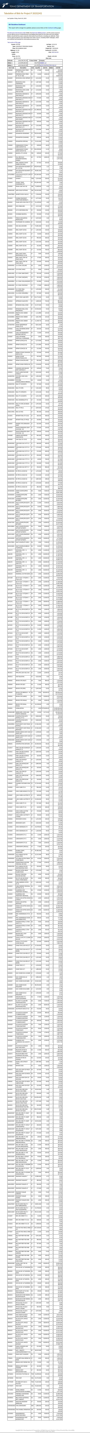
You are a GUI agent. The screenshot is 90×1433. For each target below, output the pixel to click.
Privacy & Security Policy (62, 1430)
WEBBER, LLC (42, 63)
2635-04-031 (55, 52)
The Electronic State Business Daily (16, 33)
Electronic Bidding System (39, 33)
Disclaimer (53, 1430)
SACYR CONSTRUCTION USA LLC (47, 65)
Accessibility (71, 1430)
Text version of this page (14, 42)
